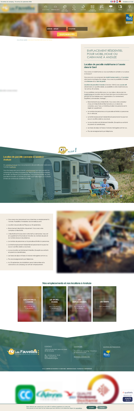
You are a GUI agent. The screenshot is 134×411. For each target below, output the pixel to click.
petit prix (13, 171)
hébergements (55, 9)
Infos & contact (129, 10)
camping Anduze (11, 169)
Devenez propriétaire (92, 10)
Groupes (101, 9)
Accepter (91, 407)
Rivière (74, 9)
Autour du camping (111, 10)
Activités (83, 9)
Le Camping (45, 9)
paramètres (79, 408)
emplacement (31, 175)
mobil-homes (88, 94)
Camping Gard (22, 40)
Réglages (102, 407)
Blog (120, 9)
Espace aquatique (64, 10)
